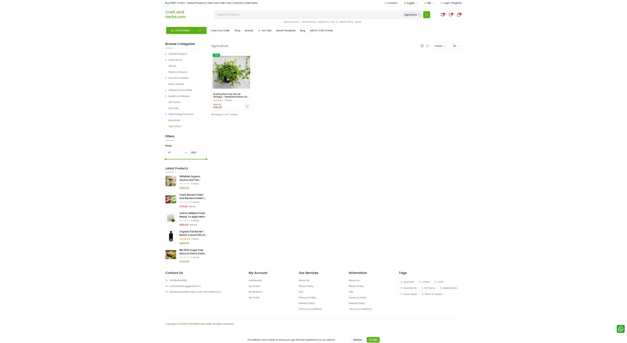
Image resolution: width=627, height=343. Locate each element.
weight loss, (323, 21)
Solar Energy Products (181, 114)
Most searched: (292, 21)
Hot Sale (264, 30)
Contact (391, 3)
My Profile (254, 297)
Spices (172, 66)
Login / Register (451, 3)
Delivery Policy (307, 303)
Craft (438, 281)
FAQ (301, 291)
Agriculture (175, 126)
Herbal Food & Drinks (180, 90)
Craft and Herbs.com (193, 323)
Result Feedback (285, 30)
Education (174, 120)
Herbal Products (178, 53)
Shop (237, 30)
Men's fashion (176, 84)
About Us (304, 280)
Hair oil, (334, 21)
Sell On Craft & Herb (321, 30)
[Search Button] (426, 14)
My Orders (254, 286)
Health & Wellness (179, 96)
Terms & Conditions (310, 309)
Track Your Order (220, 30)
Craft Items (175, 60)
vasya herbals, (308, 21)
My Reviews (255, 291)
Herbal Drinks (448, 288)
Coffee (424, 281)
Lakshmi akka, (346, 21)
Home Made (408, 294)
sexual (358, 21)
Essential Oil (408, 288)
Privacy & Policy (307, 297)
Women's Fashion (179, 78)
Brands (249, 30)
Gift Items (174, 102)
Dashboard (255, 280)
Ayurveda (407, 281)
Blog (302, 30)
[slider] (165, 159)
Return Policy (306, 286)
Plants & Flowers (178, 72)
